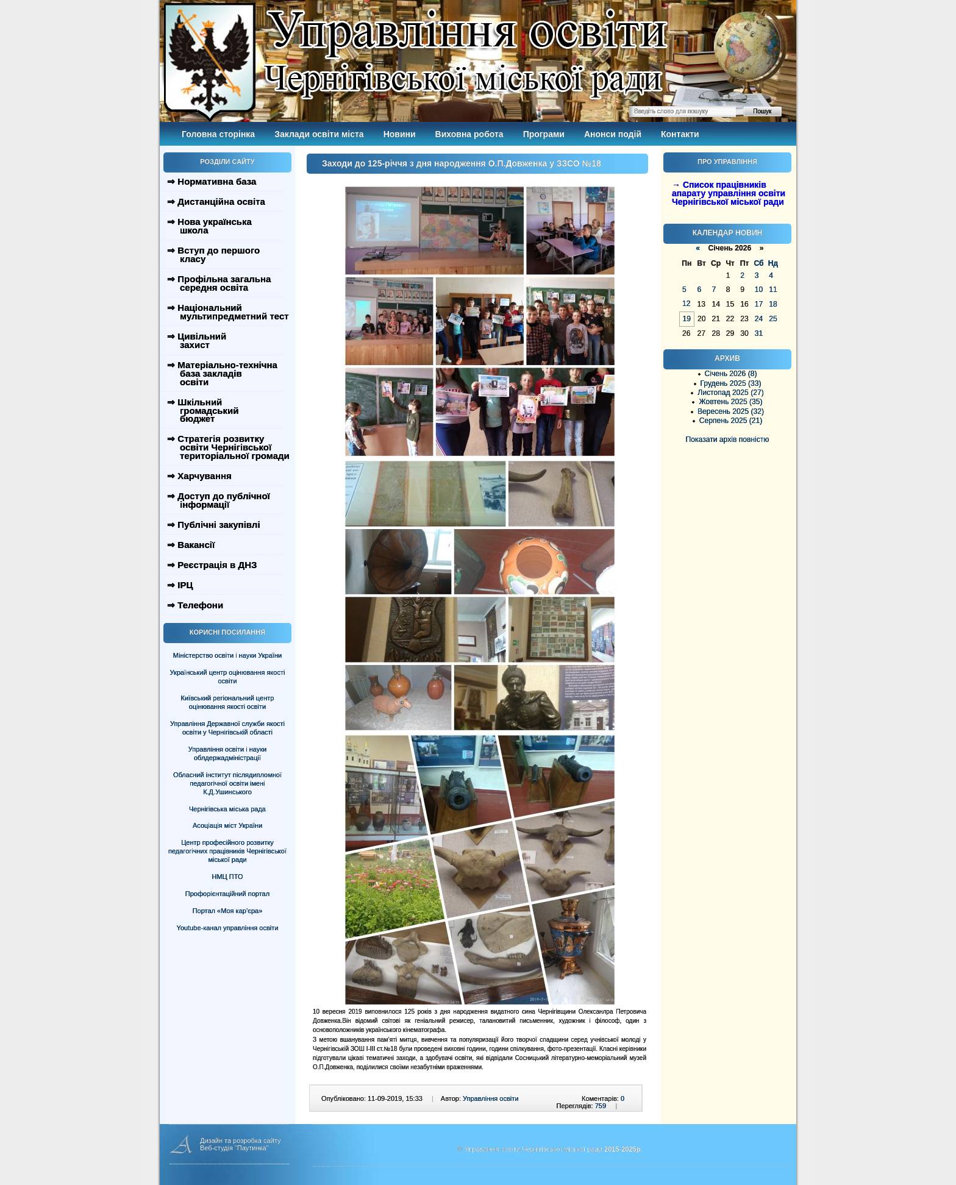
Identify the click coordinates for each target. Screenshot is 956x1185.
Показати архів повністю (727, 439)
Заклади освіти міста (318, 134)
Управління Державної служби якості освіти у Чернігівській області (227, 728)
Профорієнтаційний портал (227, 893)
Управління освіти (490, 1098)
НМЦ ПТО (227, 876)
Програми (544, 134)
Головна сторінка (218, 134)
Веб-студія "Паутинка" (234, 1147)
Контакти (680, 134)
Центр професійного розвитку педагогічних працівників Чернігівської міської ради (227, 851)
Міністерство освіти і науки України (227, 655)
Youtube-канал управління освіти (228, 927)
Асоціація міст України (227, 825)
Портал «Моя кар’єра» (228, 910)
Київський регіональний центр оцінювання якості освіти (227, 702)
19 (687, 319)
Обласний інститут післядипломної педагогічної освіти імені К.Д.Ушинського (227, 783)
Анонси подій (612, 134)
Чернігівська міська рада (227, 809)
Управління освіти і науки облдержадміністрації (227, 753)
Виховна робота (469, 134)
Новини (399, 134)
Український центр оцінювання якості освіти (227, 677)
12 (686, 303)
